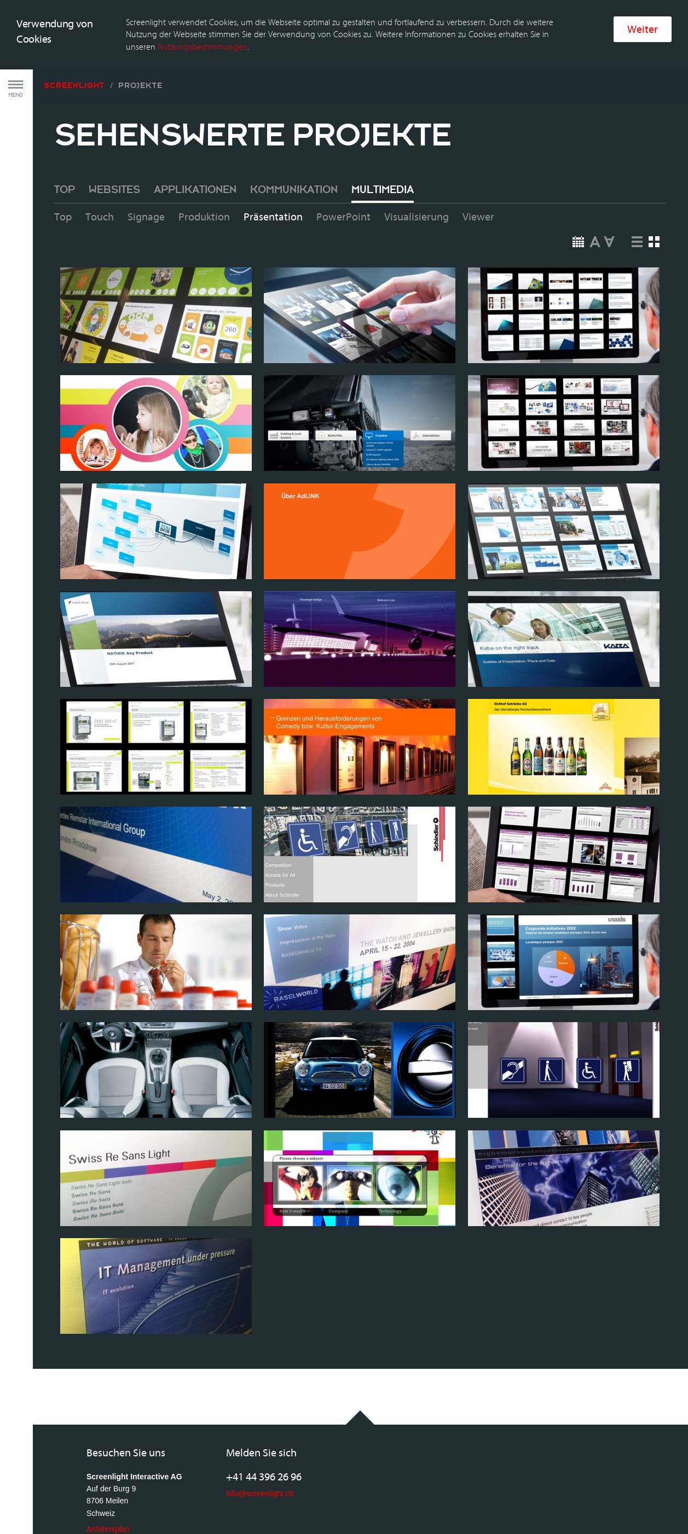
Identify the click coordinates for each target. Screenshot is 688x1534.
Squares (654, 208)
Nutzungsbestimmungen (202, 13)
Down (609, 208)
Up (595, 208)
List (637, 208)
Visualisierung (416, 184)
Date (578, 208)
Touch (99, 184)
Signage (146, 184)
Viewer (478, 184)
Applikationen (195, 157)
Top (64, 157)
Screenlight (74, 52)
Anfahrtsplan (108, 1495)
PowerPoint (343, 184)
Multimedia (382, 157)
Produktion (204, 184)
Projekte (140, 52)
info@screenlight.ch (259, 1459)
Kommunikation (294, 157)
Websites (114, 157)
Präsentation (273, 184)
